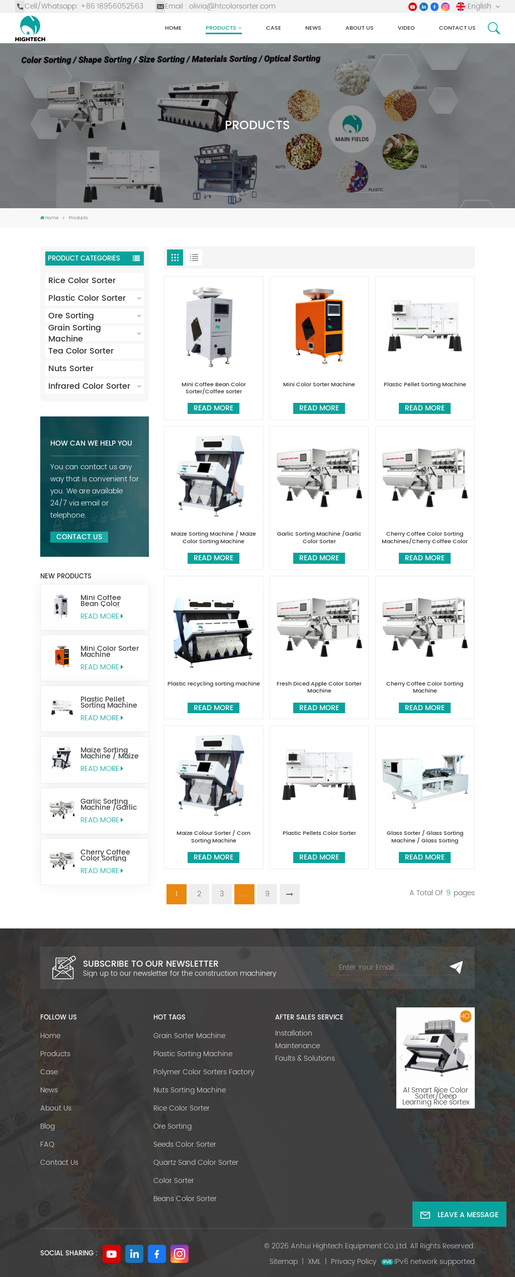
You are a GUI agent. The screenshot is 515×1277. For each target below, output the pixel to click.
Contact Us (79, 537)
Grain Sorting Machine (74, 333)
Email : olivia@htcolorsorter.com (215, 7)
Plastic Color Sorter (87, 298)
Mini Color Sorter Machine (109, 652)
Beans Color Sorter (185, 1199)
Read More (101, 616)
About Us (360, 28)
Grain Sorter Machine (189, 1036)
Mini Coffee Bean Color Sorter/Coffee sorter (104, 601)
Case (273, 28)
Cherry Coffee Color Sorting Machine (424, 687)
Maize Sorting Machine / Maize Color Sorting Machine (109, 753)
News (313, 28)
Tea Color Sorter (81, 351)
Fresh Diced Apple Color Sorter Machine (319, 687)
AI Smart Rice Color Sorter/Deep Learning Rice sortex (435, 1093)
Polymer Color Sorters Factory (203, 1072)
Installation (293, 1033)
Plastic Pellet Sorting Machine (108, 703)
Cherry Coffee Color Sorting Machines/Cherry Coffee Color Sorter (110, 855)
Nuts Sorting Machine (189, 1090)
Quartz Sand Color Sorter (195, 1162)
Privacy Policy (353, 1261)
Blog (47, 1126)
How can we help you (91, 444)
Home (173, 28)
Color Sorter (173, 1180)
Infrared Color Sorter (89, 386)
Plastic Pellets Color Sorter (319, 834)
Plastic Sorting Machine (192, 1054)
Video (406, 28)
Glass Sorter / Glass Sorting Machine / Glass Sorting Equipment (425, 837)
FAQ (47, 1144)
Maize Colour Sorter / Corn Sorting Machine (213, 837)
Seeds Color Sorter (184, 1144)
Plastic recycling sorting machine (213, 684)
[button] (400, 1057)
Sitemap (284, 1261)
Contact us (457, 28)
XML (314, 1261)
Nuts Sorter (71, 368)
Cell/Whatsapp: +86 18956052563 (79, 7)
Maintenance (297, 1046)
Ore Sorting (71, 315)
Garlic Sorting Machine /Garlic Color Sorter (108, 805)
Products (221, 28)
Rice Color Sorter (82, 280)
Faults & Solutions (305, 1058)
